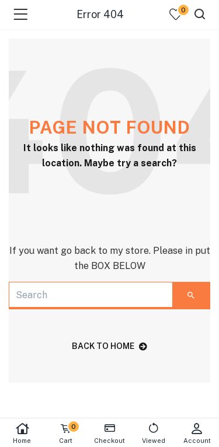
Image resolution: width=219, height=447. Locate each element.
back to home (109, 346)
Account (197, 433)
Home (22, 433)
